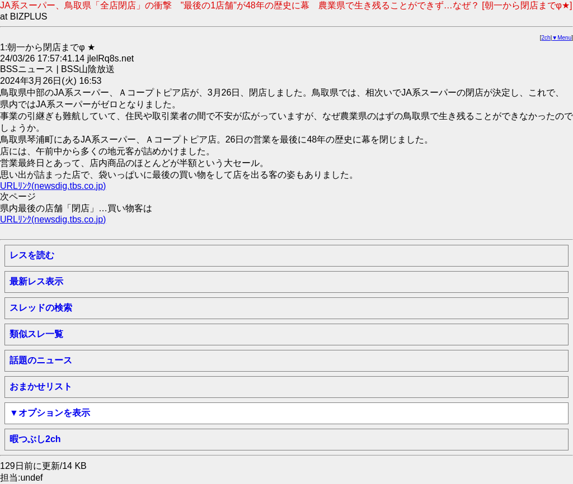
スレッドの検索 (41, 307)
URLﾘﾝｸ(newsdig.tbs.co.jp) (53, 186)
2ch (546, 38)
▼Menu (561, 38)
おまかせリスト (41, 386)
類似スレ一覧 (36, 334)
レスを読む (32, 255)
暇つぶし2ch (35, 439)
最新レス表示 (36, 281)
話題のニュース (41, 360)
